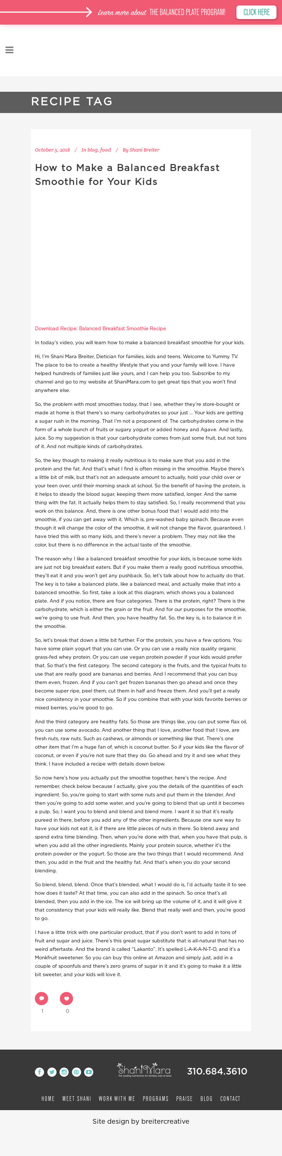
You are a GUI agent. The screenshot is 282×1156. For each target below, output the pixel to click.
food (105, 149)
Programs (156, 1098)
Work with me (117, 1098)
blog (92, 149)
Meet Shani (76, 1098)
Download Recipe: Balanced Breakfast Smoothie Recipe (100, 329)
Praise (184, 1098)
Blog (206, 1098)
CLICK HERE (255, 12)
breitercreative (165, 1122)
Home (48, 1098)
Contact (230, 1098)
